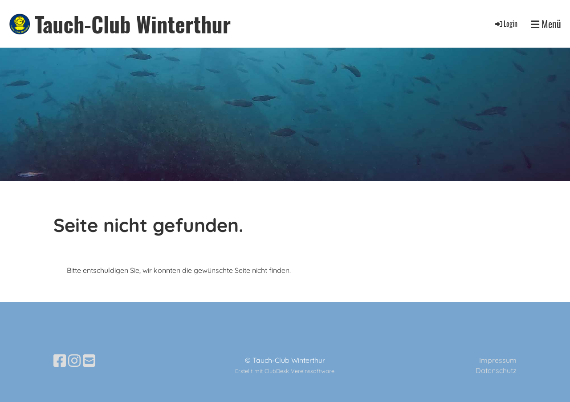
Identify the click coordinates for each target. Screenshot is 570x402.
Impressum (498, 360)
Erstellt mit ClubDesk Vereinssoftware (284, 370)
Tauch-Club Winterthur (133, 24)
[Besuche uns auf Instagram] (74, 361)
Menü (546, 24)
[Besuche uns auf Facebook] (59, 361)
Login (505, 23)
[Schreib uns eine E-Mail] (89, 361)
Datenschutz (496, 370)
